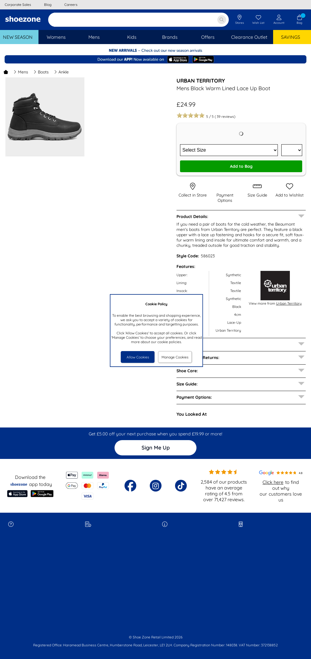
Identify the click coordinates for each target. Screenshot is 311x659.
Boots (41, 72)
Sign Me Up (156, 447)
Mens (21, 72)
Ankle (61, 72)
